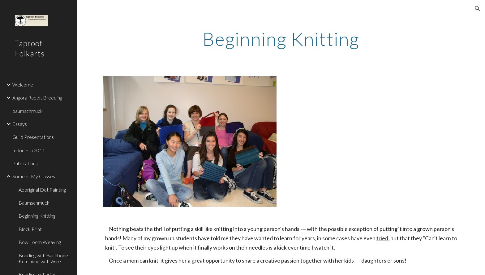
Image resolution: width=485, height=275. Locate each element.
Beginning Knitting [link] (37, 216)
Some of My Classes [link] (33, 176)
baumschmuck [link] (27, 111)
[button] (477, 8)
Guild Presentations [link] (33, 137)
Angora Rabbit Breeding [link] (37, 97)
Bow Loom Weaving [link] (40, 242)
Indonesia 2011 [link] (28, 150)
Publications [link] (25, 163)
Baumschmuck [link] (34, 203)
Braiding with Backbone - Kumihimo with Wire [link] (45, 258)
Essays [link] (19, 124)
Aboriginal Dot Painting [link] (42, 190)
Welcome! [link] (23, 84)
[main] (281, 38)
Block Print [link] (30, 229)
